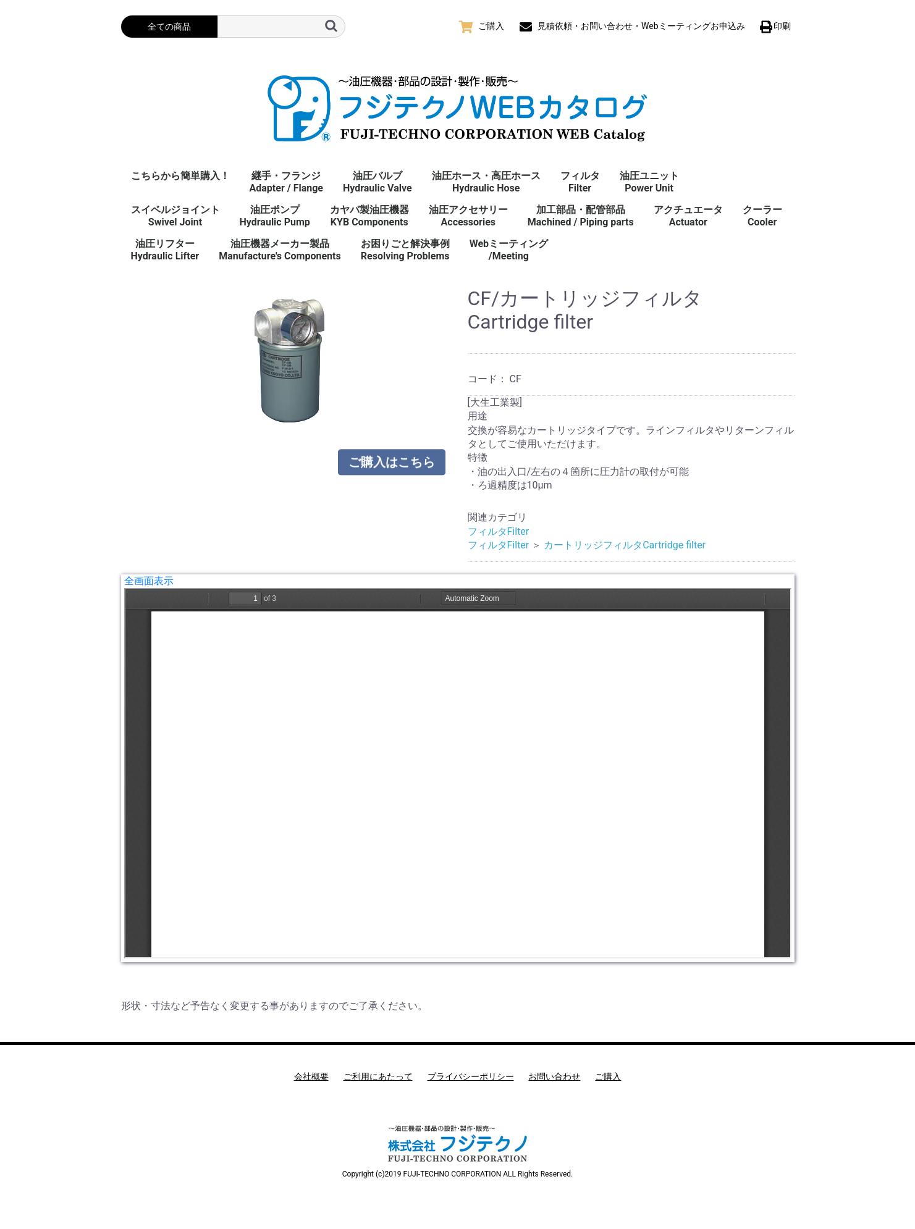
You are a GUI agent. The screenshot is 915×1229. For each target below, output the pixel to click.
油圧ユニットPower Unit (649, 182)
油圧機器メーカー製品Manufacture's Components (279, 250)
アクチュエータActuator (688, 216)
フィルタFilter (580, 182)
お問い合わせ (554, 1076)
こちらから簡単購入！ (180, 176)
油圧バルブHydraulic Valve (377, 182)
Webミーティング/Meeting (509, 250)
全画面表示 (149, 581)
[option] (289, 361)
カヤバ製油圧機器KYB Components (369, 216)
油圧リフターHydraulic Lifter (165, 250)
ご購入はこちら (391, 457)
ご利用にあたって (378, 1076)
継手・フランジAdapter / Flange (286, 182)
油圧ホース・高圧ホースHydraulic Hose (486, 182)
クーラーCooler (762, 216)
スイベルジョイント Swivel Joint (175, 216)
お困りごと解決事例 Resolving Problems (405, 250)
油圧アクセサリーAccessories (468, 216)
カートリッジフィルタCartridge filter (625, 545)
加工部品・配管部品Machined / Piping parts (581, 216)
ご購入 (608, 1076)
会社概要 (311, 1076)
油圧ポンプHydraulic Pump (275, 216)
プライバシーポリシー (471, 1076)
